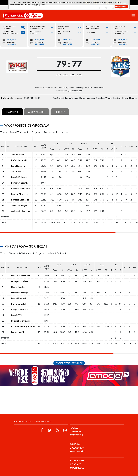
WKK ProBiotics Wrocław (26, 125)
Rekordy (60, 112)
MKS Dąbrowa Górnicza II (26, 246)
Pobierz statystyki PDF (69, 363)
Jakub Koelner (18, 154)
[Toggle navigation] (133, 15)
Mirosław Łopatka (19, 182)
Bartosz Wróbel (18, 332)
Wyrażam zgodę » (121, 6)
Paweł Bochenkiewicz (21, 188)
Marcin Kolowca (19, 177)
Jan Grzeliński (17, 171)
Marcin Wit (16, 315)
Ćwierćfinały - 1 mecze (11, 98)
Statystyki (12, 112)
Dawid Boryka (18, 287)
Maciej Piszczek (18, 298)
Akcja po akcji (36, 112)
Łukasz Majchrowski (20, 320)
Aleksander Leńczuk (20, 211)
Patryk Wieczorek (19, 309)
